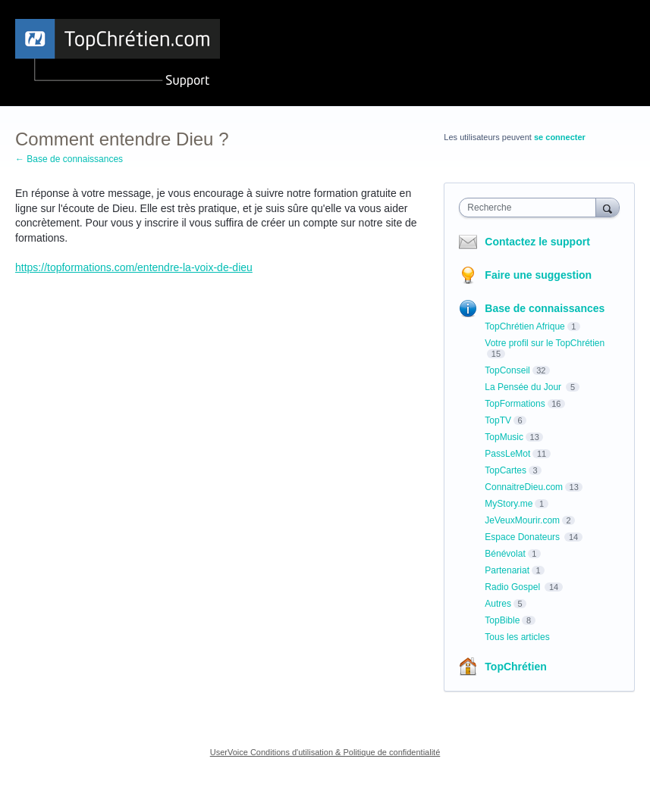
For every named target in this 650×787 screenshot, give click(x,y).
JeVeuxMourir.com (522, 520)
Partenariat (507, 570)
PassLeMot (507, 453)
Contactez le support (537, 241)
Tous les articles (517, 637)
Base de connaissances (544, 308)
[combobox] (530, 207)
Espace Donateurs (523, 537)
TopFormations (515, 403)
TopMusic (504, 437)
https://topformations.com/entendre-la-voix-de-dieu (134, 267)
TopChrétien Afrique (524, 326)
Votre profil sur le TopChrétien (544, 343)
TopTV (498, 420)
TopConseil (507, 370)
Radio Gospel (513, 587)
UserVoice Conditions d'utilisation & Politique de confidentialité (325, 752)
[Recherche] (607, 207)
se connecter (560, 137)
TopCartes (505, 470)
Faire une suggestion (538, 275)
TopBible (502, 620)
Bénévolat (505, 553)
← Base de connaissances (69, 159)
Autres (498, 603)
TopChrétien (515, 667)
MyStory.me (508, 503)
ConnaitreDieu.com (524, 487)
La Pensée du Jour (524, 387)
